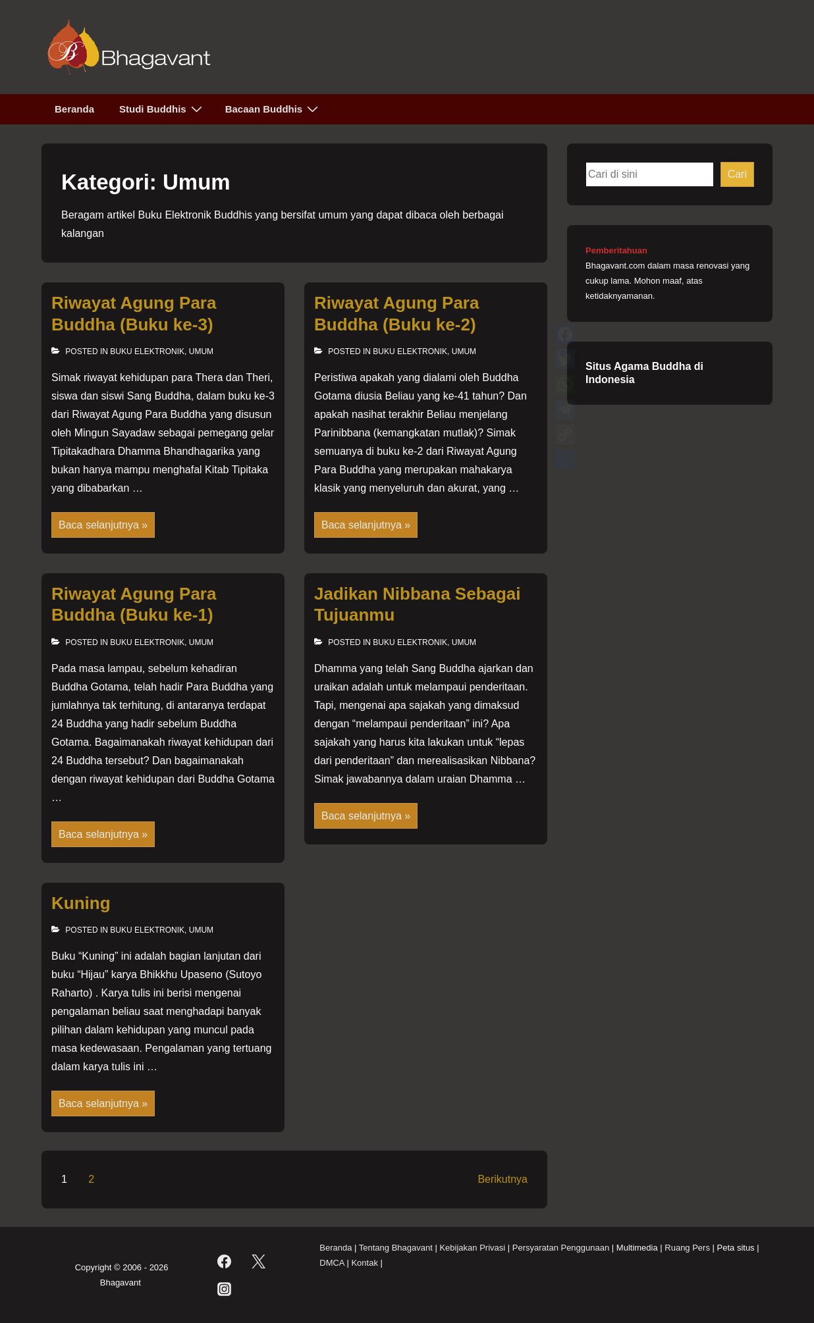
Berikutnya (502, 1179)
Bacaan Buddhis (273, 108)
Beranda (74, 109)
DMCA (331, 1263)
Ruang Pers (687, 1248)
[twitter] (258, 1262)
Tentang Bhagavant (396, 1248)
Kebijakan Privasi (472, 1248)
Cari (737, 174)
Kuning (81, 903)
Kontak (364, 1263)
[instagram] (223, 1289)
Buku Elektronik (147, 351)
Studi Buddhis (162, 108)
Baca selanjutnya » (103, 526)
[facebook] (223, 1262)
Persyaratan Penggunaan (560, 1248)
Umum (201, 351)
